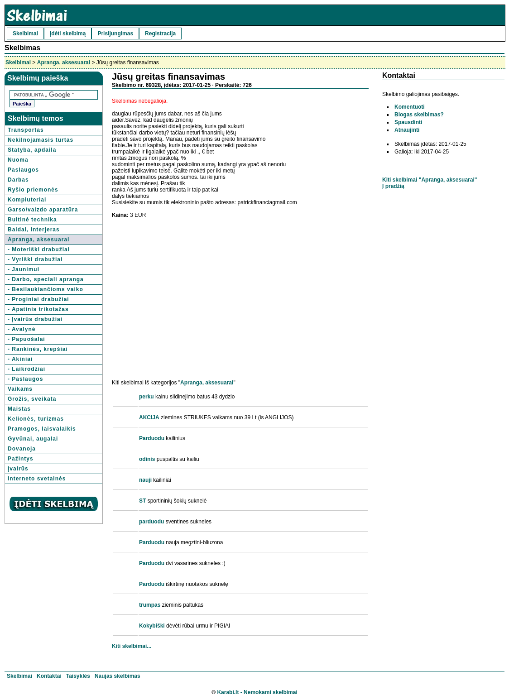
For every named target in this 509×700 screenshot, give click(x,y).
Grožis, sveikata (32, 399)
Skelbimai (25, 33)
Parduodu (151, 438)
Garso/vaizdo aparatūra (43, 209)
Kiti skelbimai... (131, 646)
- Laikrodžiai (26, 369)
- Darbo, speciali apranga (46, 279)
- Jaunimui (23, 269)
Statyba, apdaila (32, 150)
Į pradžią (393, 186)
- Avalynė (21, 329)
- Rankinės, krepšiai (38, 349)
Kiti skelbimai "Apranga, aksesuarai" (429, 180)
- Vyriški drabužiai (35, 259)
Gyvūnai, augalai (33, 439)
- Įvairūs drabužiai (35, 319)
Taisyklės (78, 676)
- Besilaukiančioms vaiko (45, 289)
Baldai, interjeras (34, 229)
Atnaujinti (406, 130)
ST (142, 501)
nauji (145, 480)
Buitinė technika (32, 219)
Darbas (18, 180)
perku (146, 396)
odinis (147, 459)
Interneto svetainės (37, 478)
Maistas (19, 409)
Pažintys (21, 458)
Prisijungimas (115, 33)
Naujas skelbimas (117, 676)
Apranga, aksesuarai (63, 62)
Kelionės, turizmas (36, 419)
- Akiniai (20, 359)
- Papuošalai (26, 339)
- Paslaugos (25, 379)
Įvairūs (18, 468)
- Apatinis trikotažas (38, 309)
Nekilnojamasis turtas (40, 140)
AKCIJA (149, 417)
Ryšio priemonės (33, 190)
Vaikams (20, 389)
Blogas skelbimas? (419, 114)
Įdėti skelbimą (68, 33)
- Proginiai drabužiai (38, 299)
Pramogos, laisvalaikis (42, 429)
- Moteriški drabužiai (39, 249)
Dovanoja (22, 449)
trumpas (149, 605)
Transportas (26, 130)
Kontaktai (49, 676)
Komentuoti (409, 107)
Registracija (160, 33)
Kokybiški (152, 626)
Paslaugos (23, 170)
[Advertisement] (188, 288)
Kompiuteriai (27, 200)
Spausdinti (408, 122)
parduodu (151, 521)
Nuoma (18, 160)
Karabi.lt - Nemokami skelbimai (257, 692)
